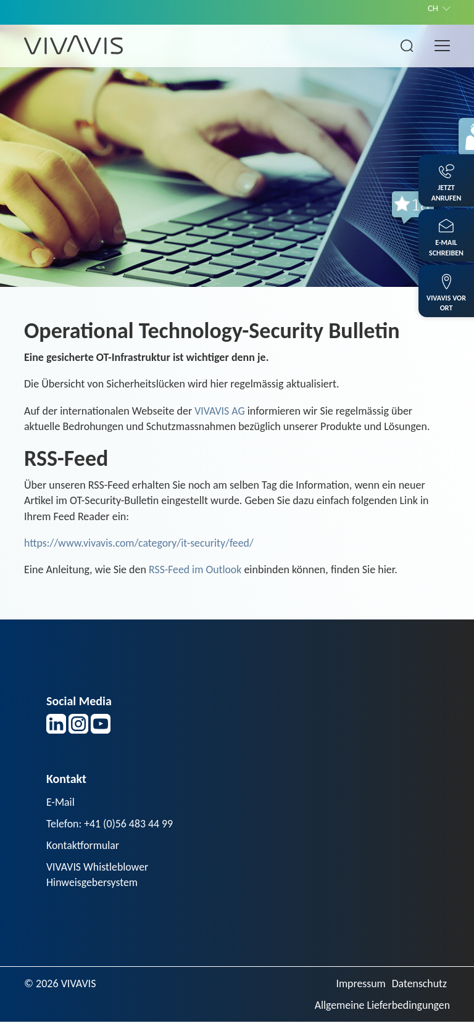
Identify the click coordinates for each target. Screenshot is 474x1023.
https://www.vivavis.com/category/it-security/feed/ (140, 543)
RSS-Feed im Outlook (196, 569)
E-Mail (60, 802)
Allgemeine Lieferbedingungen (381, 1006)
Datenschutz (419, 984)
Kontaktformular (83, 846)
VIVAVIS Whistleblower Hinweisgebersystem (97, 875)
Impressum (360, 984)
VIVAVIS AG (219, 411)
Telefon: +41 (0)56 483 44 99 (110, 823)
